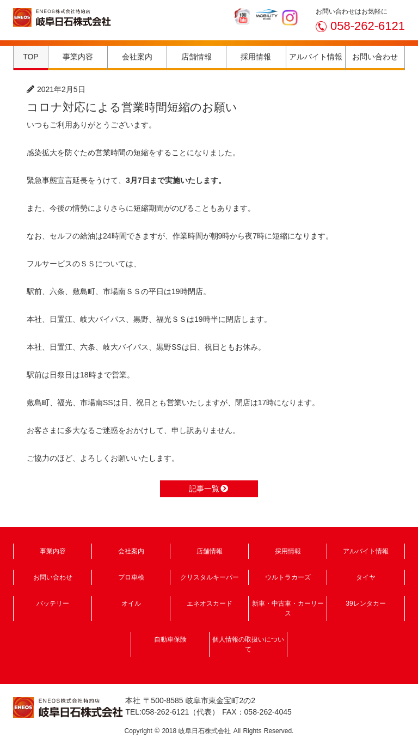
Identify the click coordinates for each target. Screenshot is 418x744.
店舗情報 (196, 56)
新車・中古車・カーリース (288, 608)
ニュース (103, 89)
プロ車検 (131, 577)
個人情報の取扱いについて (248, 644)
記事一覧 (209, 488)
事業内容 (78, 56)
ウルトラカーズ (288, 577)
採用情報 (256, 56)
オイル (131, 603)
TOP (31, 56)
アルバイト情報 (315, 56)
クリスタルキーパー (209, 577)
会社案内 (137, 56)
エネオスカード (209, 603)
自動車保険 (170, 639)
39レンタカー (365, 603)
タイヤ (366, 577)
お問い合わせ (375, 56)
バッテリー (52, 603)
